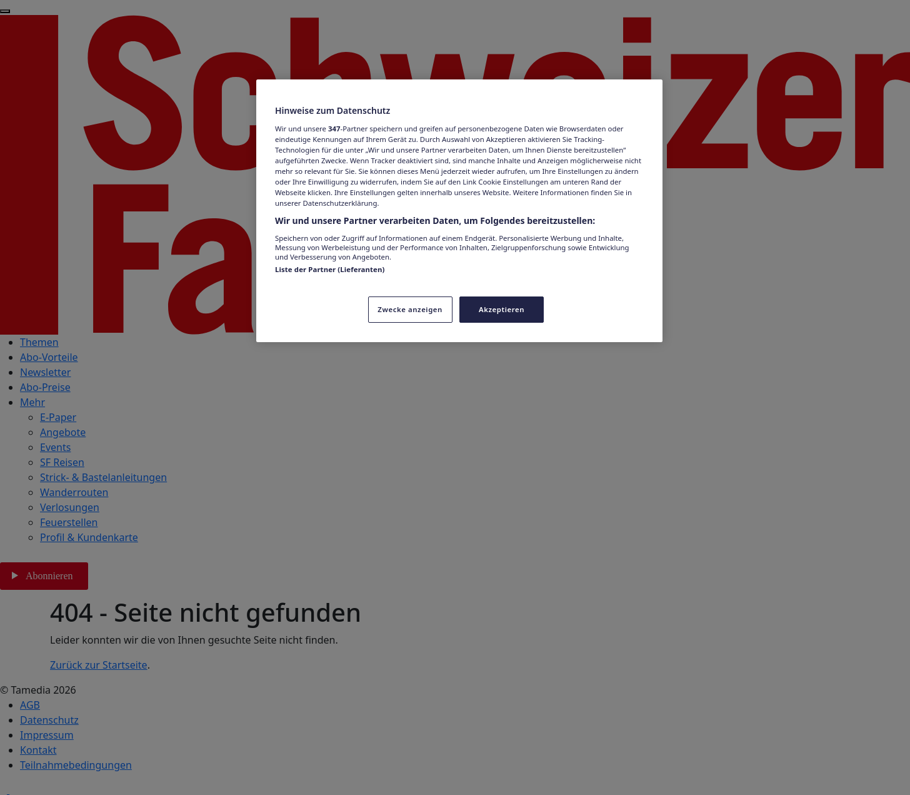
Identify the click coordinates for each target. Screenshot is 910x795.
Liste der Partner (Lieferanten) (329, 269)
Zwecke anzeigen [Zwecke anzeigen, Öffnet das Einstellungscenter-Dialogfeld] (410, 309)
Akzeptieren (501, 309)
